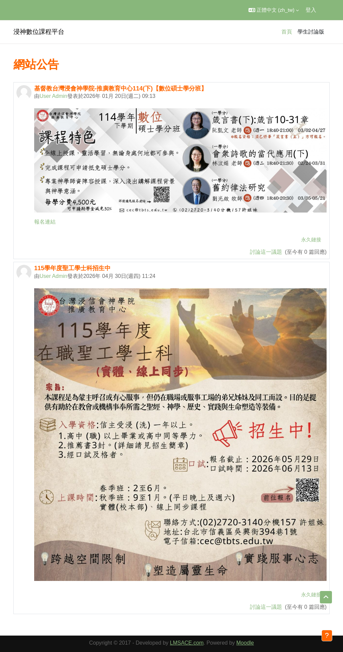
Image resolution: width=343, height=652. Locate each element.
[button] (274, 10)
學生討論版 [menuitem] (310, 32)
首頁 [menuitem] (286, 32)
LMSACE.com (186, 643)
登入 (310, 10)
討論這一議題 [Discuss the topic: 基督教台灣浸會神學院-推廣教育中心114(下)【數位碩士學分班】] (266, 252)
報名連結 (45, 222)
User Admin (53, 96)
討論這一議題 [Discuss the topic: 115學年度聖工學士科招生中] (266, 607)
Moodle (245, 643)
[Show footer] (327, 635)
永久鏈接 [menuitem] (311, 239)
